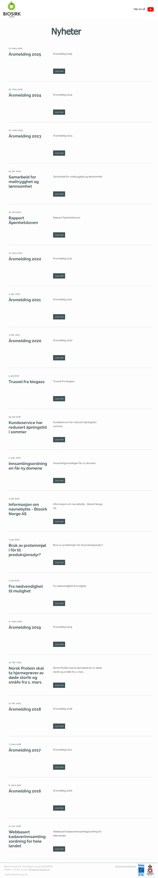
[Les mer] (59, 71)
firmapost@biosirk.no (39, 869)
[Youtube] (150, 9)
